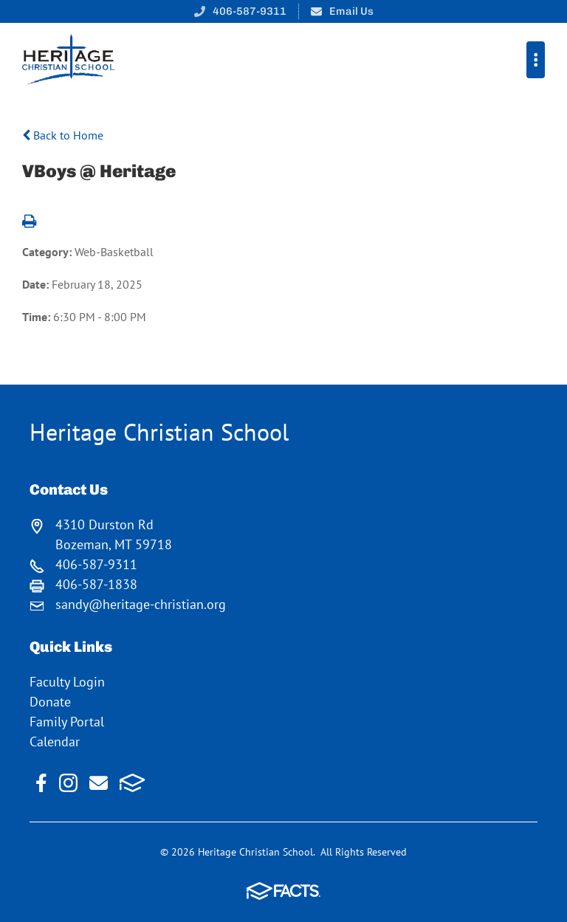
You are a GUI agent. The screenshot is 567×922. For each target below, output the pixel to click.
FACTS (132, 783)
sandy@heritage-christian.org (140, 604)
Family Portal (67, 721)
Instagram (68, 783)
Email (98, 783)
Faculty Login (67, 681)
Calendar (55, 741)
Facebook (41, 783)
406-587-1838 (96, 584)
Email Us (351, 11)
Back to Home (62, 135)
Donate (50, 701)
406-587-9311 (249, 11)
